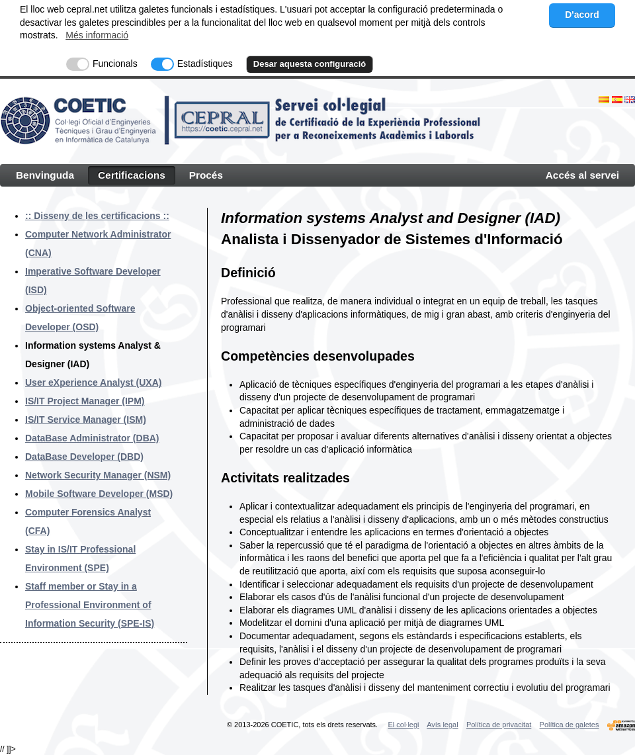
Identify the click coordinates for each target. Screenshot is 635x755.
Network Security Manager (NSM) (98, 475)
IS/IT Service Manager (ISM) (85, 419)
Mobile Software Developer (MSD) (99, 493)
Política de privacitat (498, 725)
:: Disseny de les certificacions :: (97, 215)
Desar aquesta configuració (309, 64)
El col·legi (403, 725)
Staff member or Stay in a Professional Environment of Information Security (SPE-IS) (89, 605)
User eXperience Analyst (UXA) (93, 382)
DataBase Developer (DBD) (84, 456)
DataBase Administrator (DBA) (92, 438)
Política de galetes (569, 725)
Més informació (96, 35)
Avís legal (442, 725)
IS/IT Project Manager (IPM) (84, 401)
